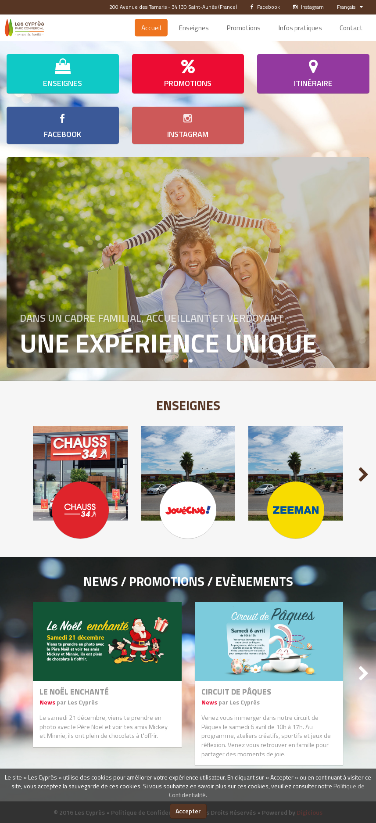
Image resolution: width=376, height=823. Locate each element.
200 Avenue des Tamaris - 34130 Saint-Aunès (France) (173, 7)
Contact (351, 27)
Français (350, 7)
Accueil (151, 27)
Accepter (188, 811)
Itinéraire (313, 73)
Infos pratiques (300, 27)
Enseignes (194, 27)
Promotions (243, 27)
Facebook (265, 7)
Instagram (308, 7)
